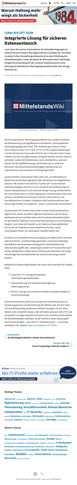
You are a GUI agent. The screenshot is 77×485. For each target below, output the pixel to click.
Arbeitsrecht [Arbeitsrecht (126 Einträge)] (9, 399)
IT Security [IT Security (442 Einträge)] (34, 412)
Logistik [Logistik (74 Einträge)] (7, 416)
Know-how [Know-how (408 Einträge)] (9, 446)
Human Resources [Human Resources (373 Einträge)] (60, 407)
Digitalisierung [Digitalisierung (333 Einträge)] (10, 439)
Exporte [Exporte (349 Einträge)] (59, 439)
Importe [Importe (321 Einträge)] (43, 443)
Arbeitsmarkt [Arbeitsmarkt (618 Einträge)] (16, 435)
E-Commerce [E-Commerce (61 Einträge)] (35, 403)
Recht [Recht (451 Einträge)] (51, 450)
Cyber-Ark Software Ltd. (39, 325)
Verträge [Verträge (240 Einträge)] (51, 419)
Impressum (45, 479)
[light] (46, 3)
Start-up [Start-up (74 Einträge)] (26, 420)
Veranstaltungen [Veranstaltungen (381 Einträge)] (59, 454)
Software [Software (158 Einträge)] (18, 419)
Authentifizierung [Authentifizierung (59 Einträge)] (21, 399)
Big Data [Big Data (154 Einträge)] (31, 398)
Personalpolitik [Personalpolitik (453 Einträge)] (32, 450)
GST (54, 325)
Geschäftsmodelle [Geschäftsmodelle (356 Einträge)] (35, 407)
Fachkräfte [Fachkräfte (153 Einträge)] (65, 403)
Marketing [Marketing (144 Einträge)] (15, 416)
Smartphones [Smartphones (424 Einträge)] (61, 450)
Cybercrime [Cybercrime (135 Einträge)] (61, 399)
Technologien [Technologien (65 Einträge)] (41, 420)
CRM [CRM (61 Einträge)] (53, 399)
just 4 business (23, 479)
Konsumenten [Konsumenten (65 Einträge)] (47, 412)
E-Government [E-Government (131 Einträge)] (46, 403)
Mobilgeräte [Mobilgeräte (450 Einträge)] (62, 446)
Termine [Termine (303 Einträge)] (31, 454)
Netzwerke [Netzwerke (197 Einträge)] (38, 416)
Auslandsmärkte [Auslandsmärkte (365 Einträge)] (41, 435)
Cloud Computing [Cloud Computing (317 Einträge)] (55, 435)
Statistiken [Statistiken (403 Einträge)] (9, 454)
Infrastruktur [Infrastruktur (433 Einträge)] (13, 412)
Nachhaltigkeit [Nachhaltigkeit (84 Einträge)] (26, 416)
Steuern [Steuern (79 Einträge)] (33, 420)
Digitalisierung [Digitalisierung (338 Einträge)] (14, 403)
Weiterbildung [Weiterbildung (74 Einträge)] (62, 420)
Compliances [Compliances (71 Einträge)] (47, 399)
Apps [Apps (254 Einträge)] (5, 435)
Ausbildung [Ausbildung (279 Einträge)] (30, 435)
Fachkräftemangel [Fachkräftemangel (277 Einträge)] (10, 443)
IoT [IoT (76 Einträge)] (25, 412)
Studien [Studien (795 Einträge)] (21, 454)
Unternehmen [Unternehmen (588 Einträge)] (43, 454)
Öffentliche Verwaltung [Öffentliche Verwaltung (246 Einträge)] (23, 458)
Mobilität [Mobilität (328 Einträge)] (8, 450)
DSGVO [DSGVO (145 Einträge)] (28, 403)
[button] (59, 3)
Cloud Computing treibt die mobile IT (38, 344)
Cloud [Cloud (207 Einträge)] (39, 399)
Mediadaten (56, 479)
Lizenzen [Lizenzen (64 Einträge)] (65, 412)
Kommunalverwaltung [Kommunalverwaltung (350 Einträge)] (24, 446)
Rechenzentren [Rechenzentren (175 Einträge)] (62, 416)
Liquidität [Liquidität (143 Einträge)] (57, 412)
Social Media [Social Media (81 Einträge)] (8, 420)
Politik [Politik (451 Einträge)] (44, 450)
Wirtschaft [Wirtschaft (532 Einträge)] (10, 458)
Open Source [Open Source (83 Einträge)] (49, 416)
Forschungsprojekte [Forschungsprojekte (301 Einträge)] (32, 443)
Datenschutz (35, 479)
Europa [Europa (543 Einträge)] (51, 439)
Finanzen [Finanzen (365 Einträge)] (20, 443)
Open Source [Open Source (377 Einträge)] (18, 450)
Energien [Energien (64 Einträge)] (56, 403)
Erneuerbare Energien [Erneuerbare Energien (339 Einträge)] (37, 439)
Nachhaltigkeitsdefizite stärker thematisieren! (38, 336)
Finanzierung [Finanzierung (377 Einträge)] (13, 407)
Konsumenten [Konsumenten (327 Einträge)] (39, 446)
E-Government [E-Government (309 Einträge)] (22, 439)
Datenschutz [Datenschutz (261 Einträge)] (67, 435)
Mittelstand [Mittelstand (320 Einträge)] (50, 446)
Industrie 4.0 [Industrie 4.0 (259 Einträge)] (51, 443)
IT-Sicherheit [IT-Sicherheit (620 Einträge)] (64, 443)
